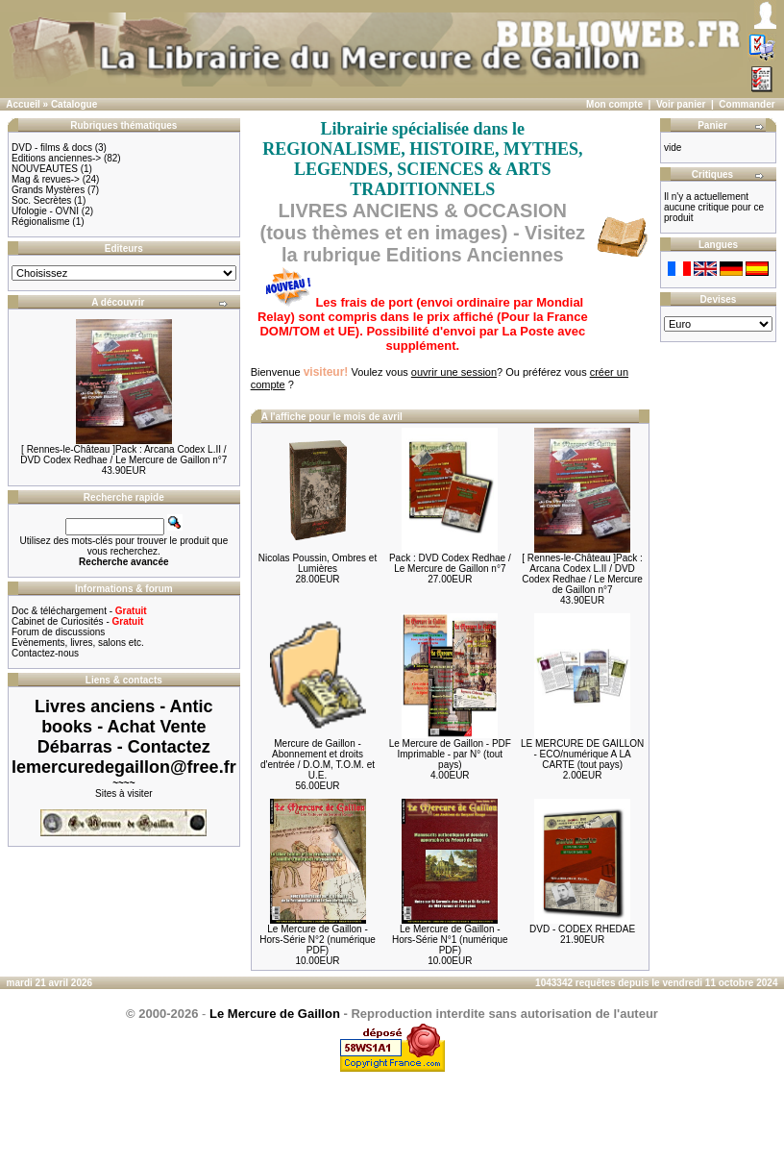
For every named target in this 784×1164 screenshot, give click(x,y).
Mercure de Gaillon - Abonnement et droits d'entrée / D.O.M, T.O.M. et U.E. (317, 759)
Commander (746, 104)
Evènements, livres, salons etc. (78, 642)
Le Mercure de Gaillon (274, 1013)
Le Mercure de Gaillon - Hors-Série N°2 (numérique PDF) (317, 939)
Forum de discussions (58, 632)
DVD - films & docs (52, 147)
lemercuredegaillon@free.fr (124, 767)
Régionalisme (41, 221)
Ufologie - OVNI (45, 211)
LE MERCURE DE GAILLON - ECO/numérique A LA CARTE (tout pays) (582, 754)
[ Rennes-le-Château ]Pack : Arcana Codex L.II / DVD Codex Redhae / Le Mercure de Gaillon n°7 (123, 454)
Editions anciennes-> (56, 158)
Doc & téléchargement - (79, 611)
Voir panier (681, 104)
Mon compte (614, 104)
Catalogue (74, 104)
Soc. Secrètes (41, 200)
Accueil (23, 104)
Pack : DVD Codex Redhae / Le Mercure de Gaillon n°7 (450, 563)
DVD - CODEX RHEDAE (582, 929)
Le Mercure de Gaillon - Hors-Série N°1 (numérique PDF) (450, 939)
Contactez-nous (45, 653)
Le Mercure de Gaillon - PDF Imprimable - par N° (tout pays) (450, 754)
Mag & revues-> (46, 179)
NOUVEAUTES (45, 168)
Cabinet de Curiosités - (77, 621)
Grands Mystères (48, 190)
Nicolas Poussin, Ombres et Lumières (317, 563)
